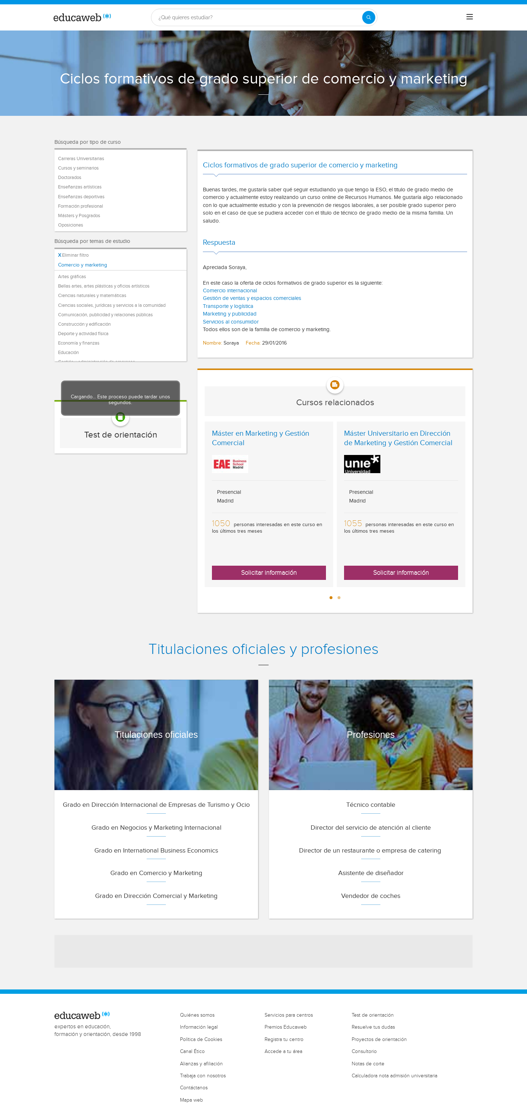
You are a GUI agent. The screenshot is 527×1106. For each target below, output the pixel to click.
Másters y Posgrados (79, 216)
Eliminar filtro (73, 255)
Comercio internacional (230, 291)
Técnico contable (370, 805)
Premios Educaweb (286, 1027)
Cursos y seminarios (78, 168)
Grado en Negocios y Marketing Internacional (156, 827)
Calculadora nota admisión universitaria (394, 1076)
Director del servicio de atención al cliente (371, 827)
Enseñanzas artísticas (80, 187)
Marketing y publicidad (230, 314)
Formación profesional (80, 206)
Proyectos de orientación (379, 1039)
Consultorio (364, 1051)
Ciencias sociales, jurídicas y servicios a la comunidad (112, 305)
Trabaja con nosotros (203, 1076)
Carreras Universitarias (81, 159)
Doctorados (69, 177)
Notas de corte (368, 1064)
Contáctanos (194, 1088)
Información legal (199, 1027)
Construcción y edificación (84, 324)
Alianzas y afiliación (201, 1064)
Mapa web (191, 1100)
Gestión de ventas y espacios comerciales (252, 298)
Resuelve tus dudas (373, 1027)
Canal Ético (192, 1051)
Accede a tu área (283, 1051)
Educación (68, 352)
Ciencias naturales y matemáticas (92, 295)
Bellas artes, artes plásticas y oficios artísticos (104, 286)
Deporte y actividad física (83, 334)
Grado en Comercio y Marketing (156, 873)
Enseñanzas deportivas (81, 197)
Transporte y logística (228, 306)
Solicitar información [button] (269, 573)
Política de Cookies (201, 1039)
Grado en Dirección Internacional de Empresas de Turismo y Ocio (156, 805)
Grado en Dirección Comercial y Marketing (156, 896)
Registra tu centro (284, 1039)
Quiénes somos (197, 1015)
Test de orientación (120, 435)
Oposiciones (70, 225)
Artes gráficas (72, 277)
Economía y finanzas (78, 343)
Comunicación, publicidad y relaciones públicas (105, 315)
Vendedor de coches (370, 896)
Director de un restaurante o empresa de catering (371, 850)
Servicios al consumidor (231, 322)
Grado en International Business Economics (156, 850)
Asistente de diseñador (371, 873)
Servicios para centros (289, 1015)
